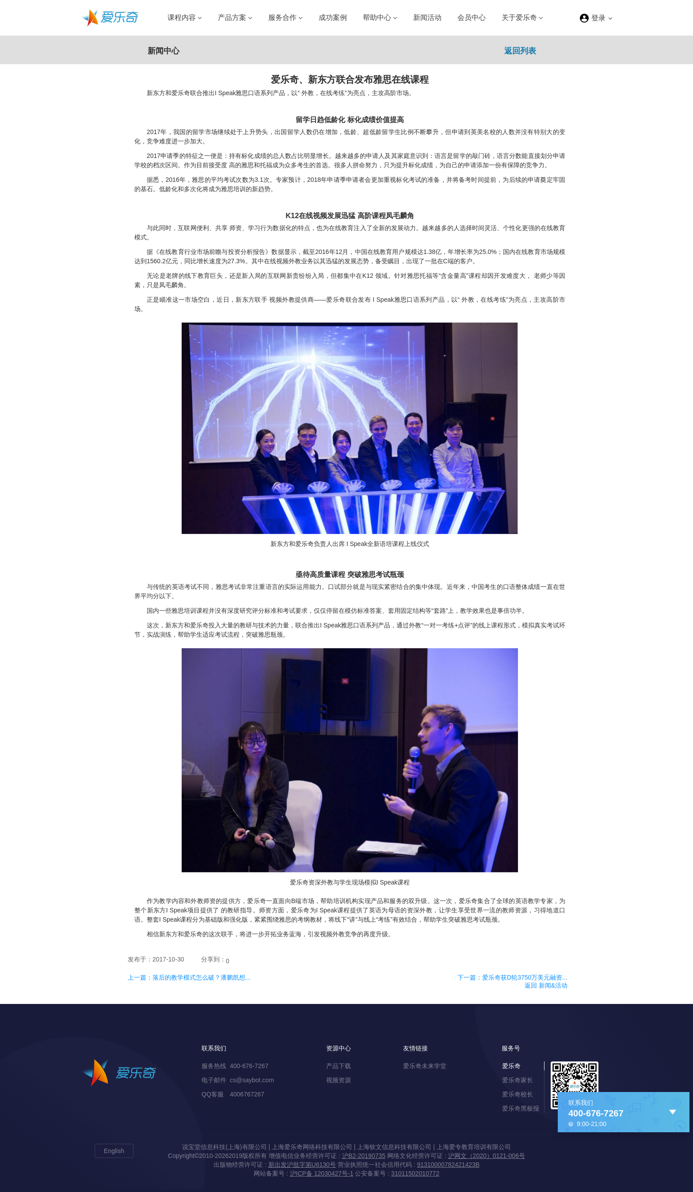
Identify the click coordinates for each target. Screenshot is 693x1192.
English (114, 1150)
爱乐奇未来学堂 (424, 1065)
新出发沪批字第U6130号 (302, 1164)
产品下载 (338, 1065)
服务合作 (282, 17)
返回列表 (520, 50)
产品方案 (232, 17)
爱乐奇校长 (517, 1094)
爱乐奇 (511, 1065)
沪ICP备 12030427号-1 (322, 1173)
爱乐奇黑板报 (520, 1108)
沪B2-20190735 (363, 1155)
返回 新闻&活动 (546, 985)
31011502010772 (415, 1173)
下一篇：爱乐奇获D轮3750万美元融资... (512, 977)
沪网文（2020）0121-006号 (486, 1155)
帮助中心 (377, 17)
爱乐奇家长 (517, 1080)
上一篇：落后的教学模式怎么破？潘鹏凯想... (189, 977)
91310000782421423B (448, 1164)
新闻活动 (427, 17)
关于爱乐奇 (519, 17)
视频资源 (338, 1080)
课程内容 (182, 17)
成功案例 (333, 17)
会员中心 (471, 17)
